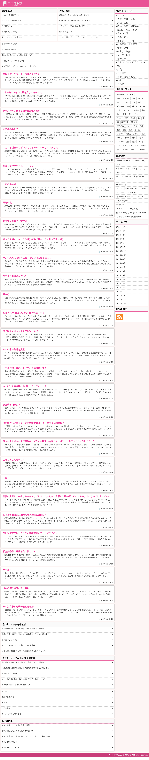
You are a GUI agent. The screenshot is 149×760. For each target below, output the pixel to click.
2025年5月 (121, 275)
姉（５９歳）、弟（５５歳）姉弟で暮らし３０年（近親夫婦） (131, 215)
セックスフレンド (126, 40)
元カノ (128, 126)
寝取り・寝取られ (132, 134)
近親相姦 (121, 73)
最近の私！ (121, 204)
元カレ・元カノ (125, 33)
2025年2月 (121, 287)
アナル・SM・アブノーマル (131, 62)
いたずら (120, 134)
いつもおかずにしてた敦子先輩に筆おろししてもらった (24, 651)
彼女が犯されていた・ (10, 742)
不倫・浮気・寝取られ (128, 26)
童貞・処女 (122, 48)
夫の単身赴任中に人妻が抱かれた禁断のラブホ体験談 (23, 629)
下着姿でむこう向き (10, 32)
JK (124, 110)
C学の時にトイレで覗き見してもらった (74, 20)
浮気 (135, 126)
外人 (119, 80)
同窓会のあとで (65, 32)
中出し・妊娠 (123, 51)
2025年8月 (121, 263)
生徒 (118, 130)
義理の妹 (120, 126)
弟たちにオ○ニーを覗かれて (13, 37)
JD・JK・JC (123, 15)
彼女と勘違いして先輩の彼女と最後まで (17, 725)
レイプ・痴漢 (123, 55)
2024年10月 (121, 304)
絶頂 (136, 146)
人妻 (134, 102)
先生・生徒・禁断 (126, 19)
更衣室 (133, 118)
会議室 (136, 110)
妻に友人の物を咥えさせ (11, 714)
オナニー (121, 58)
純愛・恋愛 (122, 22)
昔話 (134, 142)
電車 (124, 114)
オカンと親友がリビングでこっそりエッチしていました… (82, 37)
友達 (124, 130)
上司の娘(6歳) (122, 200)
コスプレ (139, 94)
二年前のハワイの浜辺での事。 (14, 61)
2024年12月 (121, 296)
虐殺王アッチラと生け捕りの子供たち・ (75, 15)
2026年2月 (121, 239)
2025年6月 (121, 271)
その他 (120, 84)
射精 (134, 138)
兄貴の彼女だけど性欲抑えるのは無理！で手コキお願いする (25, 634)
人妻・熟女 (122, 37)
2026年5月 (121, 227)
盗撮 (118, 98)
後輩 (141, 126)
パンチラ (129, 94)
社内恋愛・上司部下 (127, 44)
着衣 (139, 102)
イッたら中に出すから (10, 15)
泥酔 (119, 66)
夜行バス (5, 702)
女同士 (127, 102)
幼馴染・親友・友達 (127, 30)
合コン (137, 114)
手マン (127, 138)
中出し (119, 138)
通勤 (143, 110)
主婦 (118, 110)
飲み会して (6, 708)
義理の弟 (134, 122)
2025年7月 (121, 267)
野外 (130, 114)
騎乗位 (143, 146)
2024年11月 (121, 300)
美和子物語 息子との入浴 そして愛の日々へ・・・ (23, 66)
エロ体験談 (127, 755)
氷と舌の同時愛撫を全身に (12, 20)
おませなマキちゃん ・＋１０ (130, 196)
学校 (118, 114)
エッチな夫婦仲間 (9, 49)
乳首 (124, 146)
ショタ (140, 98)
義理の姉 (124, 122)
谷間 (118, 146)
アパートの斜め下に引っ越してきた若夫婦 (18, 645)
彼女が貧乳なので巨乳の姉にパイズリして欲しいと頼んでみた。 (27, 736)
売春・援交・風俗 (126, 77)
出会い (125, 149)
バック (140, 138)
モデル (142, 106)
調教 (134, 98)
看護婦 (134, 106)
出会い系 (134, 149)
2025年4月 (121, 279)
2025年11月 (121, 251)
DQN (129, 110)
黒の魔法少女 (7, 26)
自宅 (126, 118)
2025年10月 (121, 255)
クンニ (137, 130)
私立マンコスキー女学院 (127, 209)
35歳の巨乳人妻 (8, 697)
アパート (5, 691)
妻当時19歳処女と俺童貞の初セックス (17, 685)
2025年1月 (121, 291)
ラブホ (119, 118)
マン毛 (140, 142)
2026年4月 (121, 231)
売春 (128, 142)
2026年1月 (121, 243)
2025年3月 (121, 283)
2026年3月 (121, 235)
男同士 (119, 102)
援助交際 (120, 94)
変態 (128, 106)
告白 (118, 149)
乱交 (119, 69)
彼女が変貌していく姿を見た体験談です (17, 731)
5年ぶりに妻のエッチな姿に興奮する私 (17, 55)
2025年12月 (121, 247)
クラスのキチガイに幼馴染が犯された (74, 26)
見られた (126, 98)
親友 (130, 130)
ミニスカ (120, 142)
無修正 (142, 149)
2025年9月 (121, 259)
